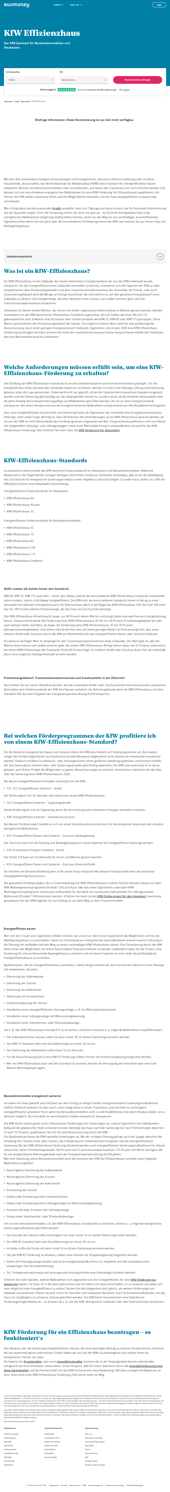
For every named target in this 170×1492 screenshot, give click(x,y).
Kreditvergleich (10, 1449)
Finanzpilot (49, 1453)
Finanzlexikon (50, 1449)
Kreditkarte (8, 1465)
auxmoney (8, 101)
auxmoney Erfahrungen (95, 1442)
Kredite (57, 4)
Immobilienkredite (69, 1361)
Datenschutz (75, 1485)
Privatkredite (33, 1361)
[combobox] (84, 80)
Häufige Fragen (91, 1461)
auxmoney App (51, 1457)
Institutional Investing (114, 1485)
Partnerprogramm (95, 1485)
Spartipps (8, 1457)
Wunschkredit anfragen (138, 79)
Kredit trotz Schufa (52, 1442)
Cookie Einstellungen (134, 1485)
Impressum (54, 1485)
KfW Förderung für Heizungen (99, 430)
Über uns (74, 4)
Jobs (87, 1457)
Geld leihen (8, 1445)
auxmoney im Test (52, 1438)
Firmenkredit (9, 1461)
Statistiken (89, 1445)
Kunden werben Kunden (95, 1465)
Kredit (16, 101)
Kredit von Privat (51, 1445)
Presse (88, 1449)
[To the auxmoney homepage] (16, 5)
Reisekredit (49, 1434)
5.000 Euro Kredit (11, 1434)
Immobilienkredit (11, 1453)
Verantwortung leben (94, 1438)
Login (159, 4)
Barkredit (8, 1442)
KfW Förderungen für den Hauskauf (121, 896)
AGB (84, 1485)
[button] (160, 256)
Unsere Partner (91, 1453)
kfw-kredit (25, 101)
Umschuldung (10, 1438)
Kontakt (64, 1485)
